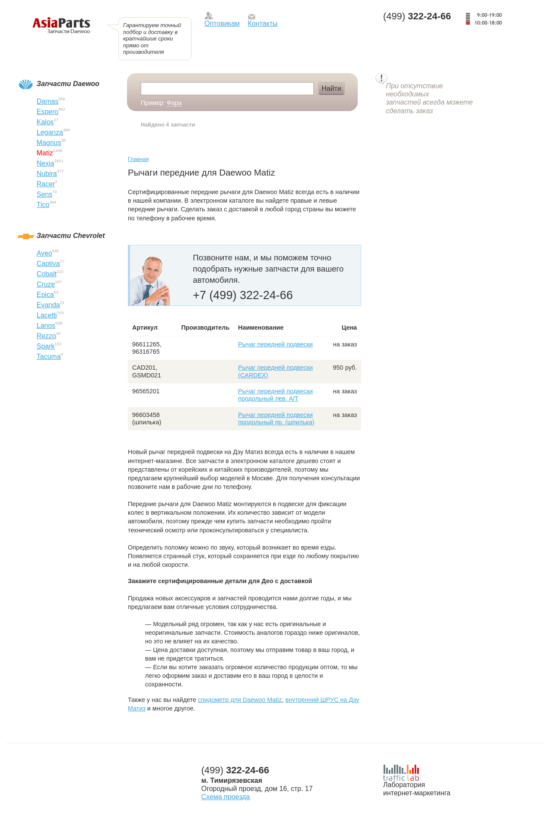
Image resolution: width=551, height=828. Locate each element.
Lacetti (47, 315)
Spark (46, 346)
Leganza (50, 132)
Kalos (45, 122)
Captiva (48, 263)
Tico (43, 204)
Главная (138, 159)
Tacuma (49, 356)
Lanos (46, 325)
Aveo (44, 253)
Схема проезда (225, 796)
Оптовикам (222, 23)
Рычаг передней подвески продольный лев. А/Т (275, 395)
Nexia (45, 163)
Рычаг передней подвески (275, 344)
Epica (45, 294)
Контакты (263, 23)
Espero (48, 111)
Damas (48, 101)
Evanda (48, 305)
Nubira (47, 173)
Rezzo (46, 336)
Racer (46, 184)
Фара (174, 102)
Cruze (46, 284)
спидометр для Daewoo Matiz (240, 699)
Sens (44, 194)
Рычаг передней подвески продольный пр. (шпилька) (276, 418)
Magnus (49, 142)
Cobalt (46, 274)
